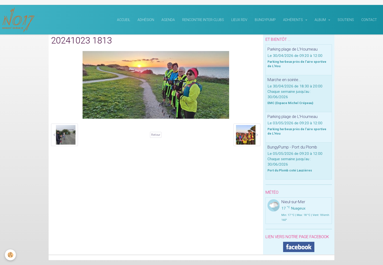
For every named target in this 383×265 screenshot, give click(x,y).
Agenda (168, 20)
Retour (155, 135)
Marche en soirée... (284, 79)
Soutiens (346, 20)
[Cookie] (10, 254)
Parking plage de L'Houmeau (292, 49)
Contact (369, 20)
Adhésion (146, 20)
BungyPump (265, 20)
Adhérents (293, 20)
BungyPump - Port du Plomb (292, 147)
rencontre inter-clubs (203, 20)
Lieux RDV (239, 20)
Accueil (123, 20)
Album (321, 20)
